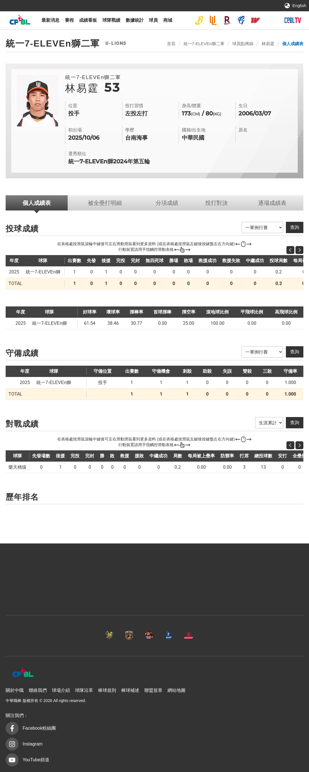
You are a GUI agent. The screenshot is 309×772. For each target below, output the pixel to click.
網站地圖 (176, 690)
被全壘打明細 (105, 203)
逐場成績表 (272, 203)
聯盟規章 (153, 690)
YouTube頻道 (36, 759)
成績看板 (88, 20)
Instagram (33, 744)
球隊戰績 (111, 20)
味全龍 (255, 20)
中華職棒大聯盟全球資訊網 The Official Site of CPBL (20, 21)
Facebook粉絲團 (39, 728)
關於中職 (15, 690)
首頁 (171, 43)
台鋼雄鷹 (269, 20)
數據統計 (135, 20)
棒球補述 (130, 690)
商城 (167, 20)
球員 (153, 20)
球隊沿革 (84, 690)
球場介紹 (61, 690)
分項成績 (167, 203)
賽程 (69, 20)
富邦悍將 (241, 20)
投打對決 (216, 203)
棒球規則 (107, 690)
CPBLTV (292, 20)
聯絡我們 (38, 690)
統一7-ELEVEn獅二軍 (204, 43)
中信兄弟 (199, 20)
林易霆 (268, 43)
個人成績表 (292, 43)
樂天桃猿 (227, 20)
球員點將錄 (242, 43)
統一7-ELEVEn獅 (213, 20)
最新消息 (50, 20)
